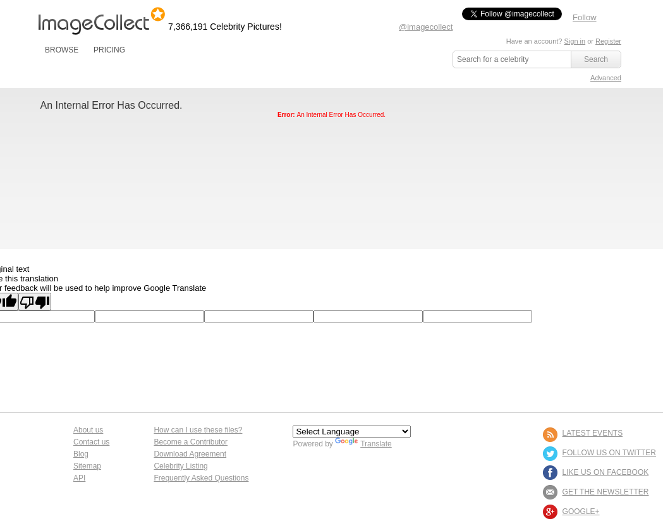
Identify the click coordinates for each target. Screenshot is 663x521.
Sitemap (87, 466)
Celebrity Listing (180, 466)
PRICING (109, 50)
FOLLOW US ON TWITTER (609, 452)
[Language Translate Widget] (352, 432)
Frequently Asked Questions (201, 478)
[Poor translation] (34, 301)
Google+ (581, 511)
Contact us (91, 442)
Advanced (605, 78)
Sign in (574, 41)
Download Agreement (190, 454)
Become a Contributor (191, 442)
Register (608, 41)
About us (88, 430)
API (79, 478)
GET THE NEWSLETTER (606, 491)
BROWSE (61, 50)
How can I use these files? (198, 430)
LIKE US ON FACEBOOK (606, 472)
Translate (363, 443)
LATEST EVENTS (593, 433)
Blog (80, 454)
